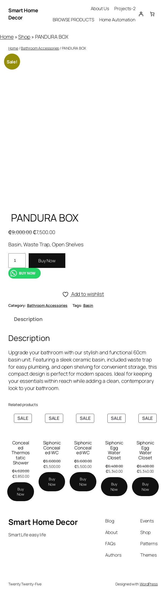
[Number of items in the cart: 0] (152, 14)
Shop (24, 36)
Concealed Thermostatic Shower (21, 452)
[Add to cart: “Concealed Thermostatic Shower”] (20, 491)
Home (7, 36)
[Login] (140, 14)
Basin (88, 305)
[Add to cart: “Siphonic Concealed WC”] (52, 481)
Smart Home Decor (43, 522)
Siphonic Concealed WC (52, 447)
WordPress (149, 583)
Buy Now (47, 261)
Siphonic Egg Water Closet (114, 450)
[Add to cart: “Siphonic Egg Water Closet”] (114, 486)
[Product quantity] (17, 260)
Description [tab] (28, 319)
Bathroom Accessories (40, 48)
